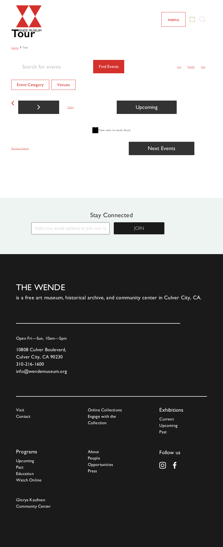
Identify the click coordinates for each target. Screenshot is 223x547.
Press (92, 470)
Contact (23, 416)
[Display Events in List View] (179, 66)
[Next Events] (38, 107)
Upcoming (168, 425)
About (93, 451)
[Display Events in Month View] (191, 66)
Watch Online (28, 480)
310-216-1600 (30, 364)
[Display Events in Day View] (203, 66)
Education (25, 473)
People (94, 458)
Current (166, 419)
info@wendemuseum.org (41, 371)
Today (70, 107)
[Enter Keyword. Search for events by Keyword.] (52, 66)
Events (14, 47)
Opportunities (100, 464)
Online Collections (105, 409)
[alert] (111, 130)
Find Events (109, 66)
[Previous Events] (12, 103)
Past (163, 431)
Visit (20, 409)
